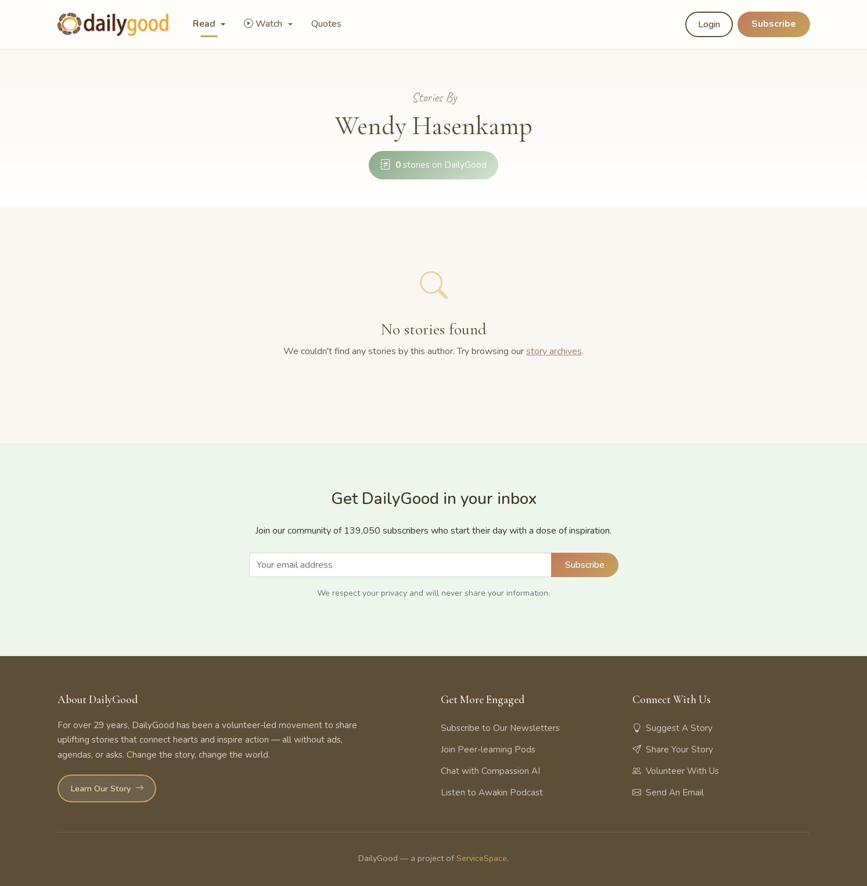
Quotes (326, 23)
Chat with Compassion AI (490, 771)
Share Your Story (672, 749)
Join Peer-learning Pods (488, 749)
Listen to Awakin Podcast (492, 792)
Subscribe (773, 23)
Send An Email (668, 792)
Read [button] (205, 23)
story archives (554, 351)
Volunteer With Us (675, 771)
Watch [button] (264, 23)
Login (709, 24)
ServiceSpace (481, 858)
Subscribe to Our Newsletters (500, 728)
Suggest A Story (672, 728)
